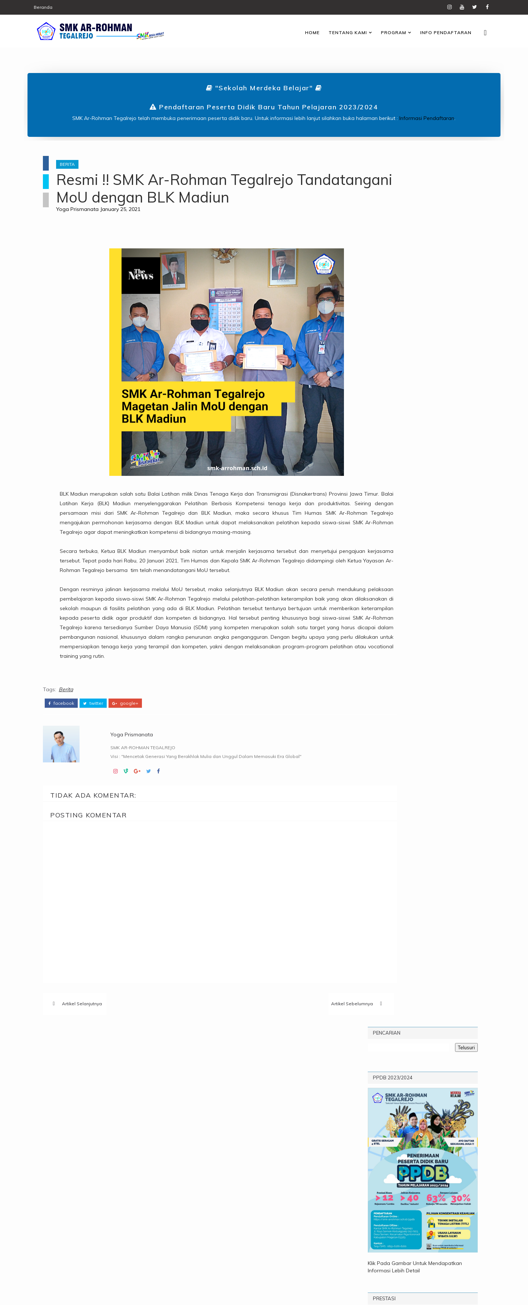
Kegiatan (79, 1142)
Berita (82, 165)
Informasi (108, 1130)
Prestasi (78, 1154)
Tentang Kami (332, 31)
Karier (141, 1130)
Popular (375, 460)
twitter (100, 758)
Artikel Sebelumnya (296, 1060)
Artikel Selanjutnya (89, 1060)
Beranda (59, 7)
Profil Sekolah (430, 478)
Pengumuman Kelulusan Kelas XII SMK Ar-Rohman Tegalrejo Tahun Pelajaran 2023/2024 (440, 536)
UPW (127, 1154)
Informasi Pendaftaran (427, 116)
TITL (105, 1154)
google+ (132, 758)
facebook (68, 758)
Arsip (457, 460)
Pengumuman (120, 1142)
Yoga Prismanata (93, 228)
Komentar (416, 460)
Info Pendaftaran (430, 31)
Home (296, 31)
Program (377, 31)
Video (151, 1154)
